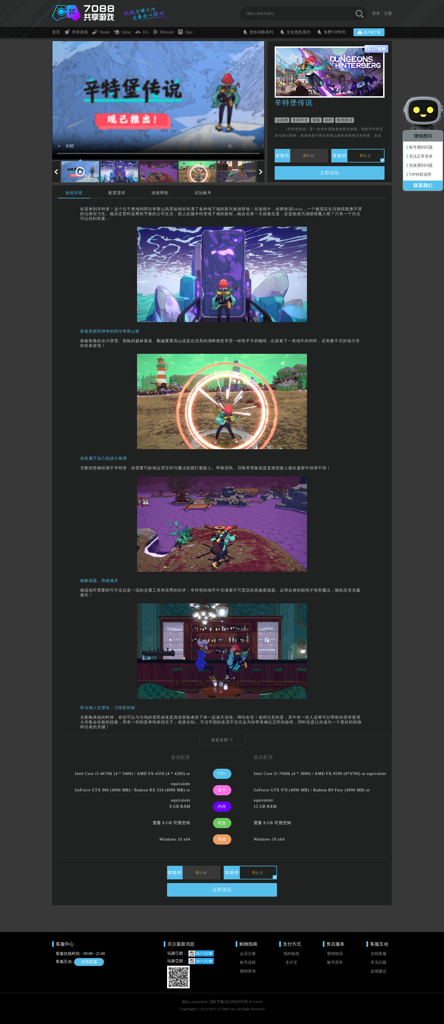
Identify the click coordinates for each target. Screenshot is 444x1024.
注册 (388, 3)
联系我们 (423, 185)
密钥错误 (335, 954)
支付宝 (291, 962)
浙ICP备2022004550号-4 (230, 1002)
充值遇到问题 (421, 165)
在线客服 (89, 962)
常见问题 (379, 962)
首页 (56, 32)
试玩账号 (203, 193)
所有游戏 (76, 32)
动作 (328, 120)
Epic (185, 32)
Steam (101, 32)
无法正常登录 (421, 156)
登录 (376, 3)
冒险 (316, 120)
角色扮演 (345, 120)
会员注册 (248, 954)
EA (141, 32)
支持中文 (300, 120)
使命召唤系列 (258, 32)
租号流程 (248, 962)
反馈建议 (379, 971)
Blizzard (163, 32)
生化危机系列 (295, 32)
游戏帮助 (159, 193)
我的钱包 (291, 954)
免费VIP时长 (332, 32)
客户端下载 (369, 32)
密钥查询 (248, 971)
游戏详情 (73, 193)
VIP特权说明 (420, 174)
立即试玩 (329, 172)
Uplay (122, 32)
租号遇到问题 (421, 147)
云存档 (282, 120)
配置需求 (116, 193)
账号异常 (335, 962)
